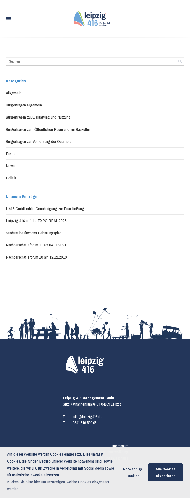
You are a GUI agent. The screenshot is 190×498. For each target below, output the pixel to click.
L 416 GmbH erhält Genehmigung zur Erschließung (45, 208)
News (10, 165)
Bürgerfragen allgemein (24, 105)
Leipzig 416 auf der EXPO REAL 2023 (36, 220)
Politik (11, 178)
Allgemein (13, 93)
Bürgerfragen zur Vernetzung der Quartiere (38, 141)
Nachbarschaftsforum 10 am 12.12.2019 (36, 257)
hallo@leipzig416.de (87, 416)
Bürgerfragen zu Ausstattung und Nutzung (38, 117)
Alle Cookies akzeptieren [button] (166, 472)
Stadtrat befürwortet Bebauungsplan (33, 233)
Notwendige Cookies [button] (133, 472)
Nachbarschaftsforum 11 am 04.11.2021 (36, 245)
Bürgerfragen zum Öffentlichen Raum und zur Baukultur (48, 129)
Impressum (120, 445)
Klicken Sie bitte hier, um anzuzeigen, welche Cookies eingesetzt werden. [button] (58, 485)
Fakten (11, 153)
